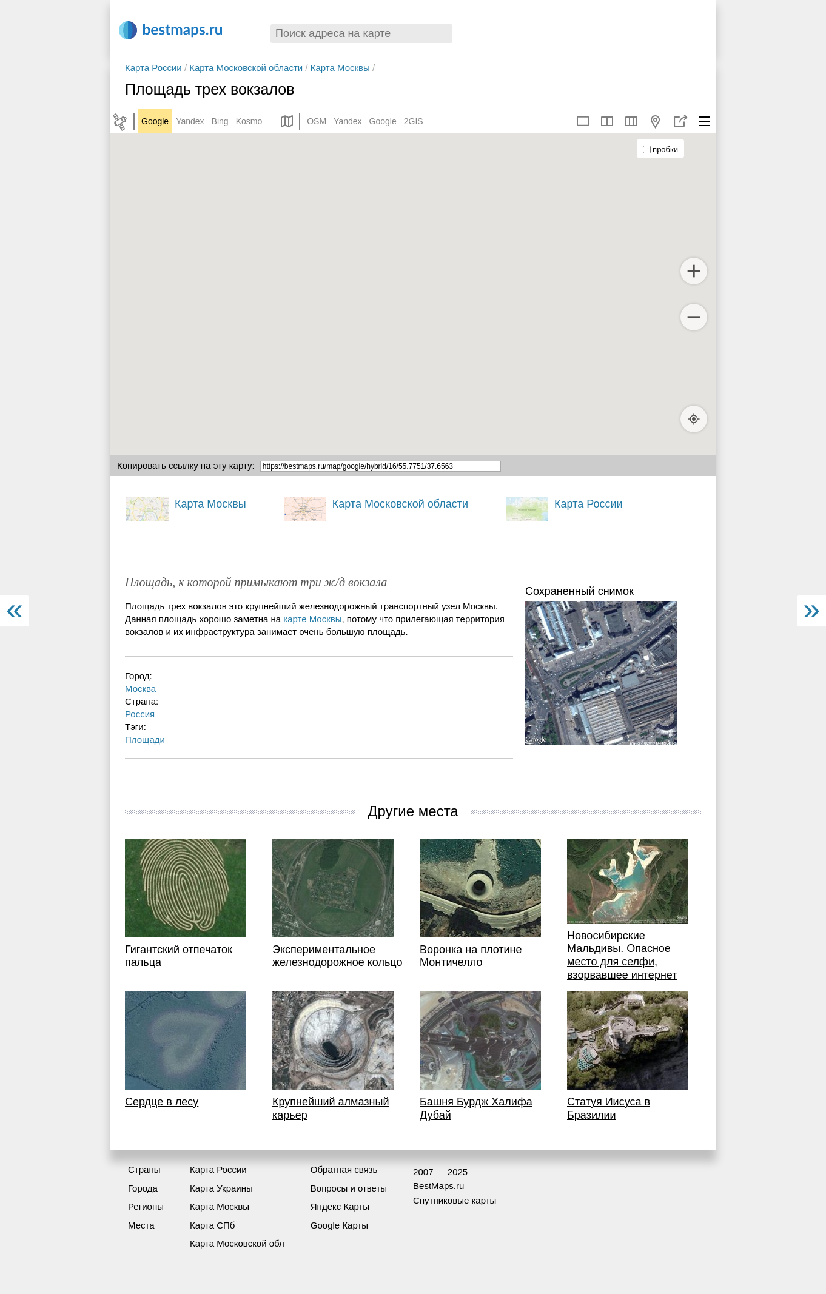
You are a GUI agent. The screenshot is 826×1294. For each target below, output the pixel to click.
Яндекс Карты (340, 1206)
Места (141, 1225)
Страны (144, 1169)
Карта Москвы (340, 67)
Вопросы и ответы (349, 1188)
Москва (140, 688)
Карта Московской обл (237, 1243)
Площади (145, 739)
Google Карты (339, 1225)
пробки (660, 149)
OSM (316, 121)
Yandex (190, 121)
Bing (220, 121)
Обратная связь (344, 1169)
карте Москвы (312, 619)
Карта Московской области (246, 67)
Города (143, 1188)
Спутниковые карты (454, 1200)
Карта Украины (221, 1188)
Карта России (153, 67)
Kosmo (249, 121)
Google (155, 121)
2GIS (413, 121)
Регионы (146, 1206)
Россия (140, 714)
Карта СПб (212, 1225)
